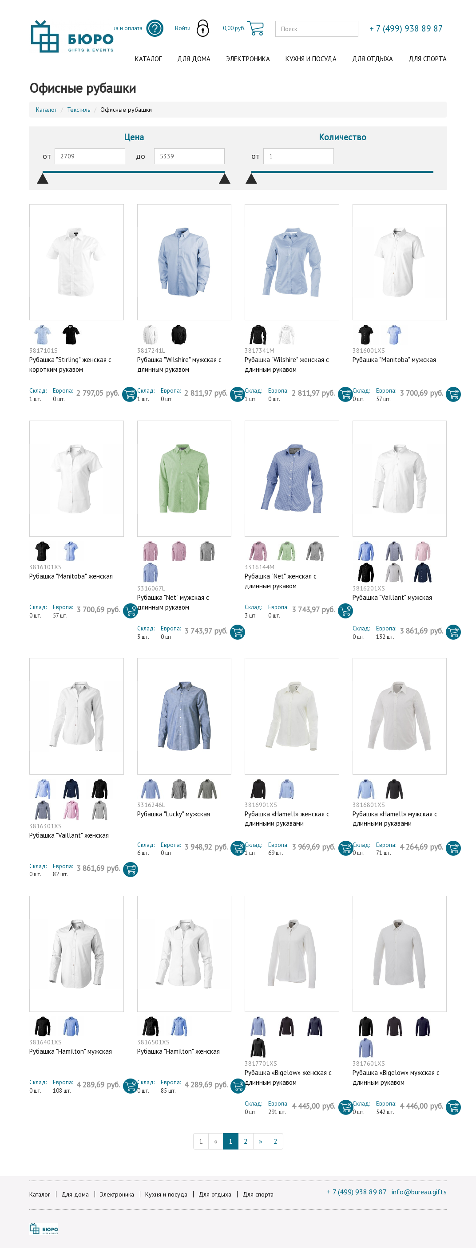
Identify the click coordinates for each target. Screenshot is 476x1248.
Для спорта (428, 59)
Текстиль (78, 110)
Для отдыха (372, 59)
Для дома (193, 59)
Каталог (148, 59)
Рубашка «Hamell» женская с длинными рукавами (287, 818)
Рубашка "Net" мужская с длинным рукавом (173, 602)
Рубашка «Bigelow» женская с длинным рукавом (288, 1077)
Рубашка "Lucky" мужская (173, 814)
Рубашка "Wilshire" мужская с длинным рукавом (179, 364)
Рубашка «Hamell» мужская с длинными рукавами (395, 818)
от (47, 156)
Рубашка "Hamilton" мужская (70, 1051)
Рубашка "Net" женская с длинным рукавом (281, 581)
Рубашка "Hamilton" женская (178, 1051)
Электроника (248, 59)
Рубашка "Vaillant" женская (69, 835)
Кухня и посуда (311, 59)
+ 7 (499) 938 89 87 (357, 1191)
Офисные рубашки (126, 110)
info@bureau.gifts (419, 1191)
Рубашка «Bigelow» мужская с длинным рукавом (396, 1077)
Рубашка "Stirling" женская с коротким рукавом (70, 364)
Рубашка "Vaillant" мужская (392, 597)
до (140, 156)
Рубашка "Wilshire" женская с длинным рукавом (287, 364)
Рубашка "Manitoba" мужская (394, 359)
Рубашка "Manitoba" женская (71, 576)
